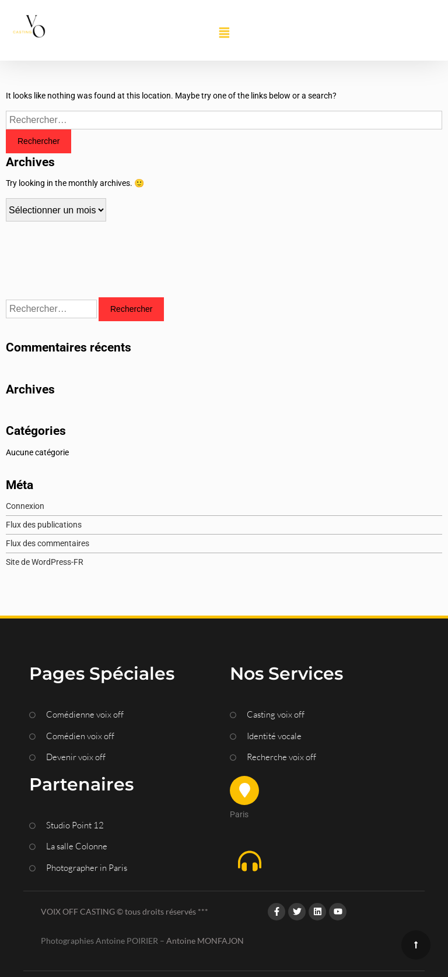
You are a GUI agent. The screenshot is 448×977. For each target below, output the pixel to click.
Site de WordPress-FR (44, 562)
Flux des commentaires (47, 543)
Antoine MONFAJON (205, 941)
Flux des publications (44, 524)
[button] (224, 33)
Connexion (25, 506)
